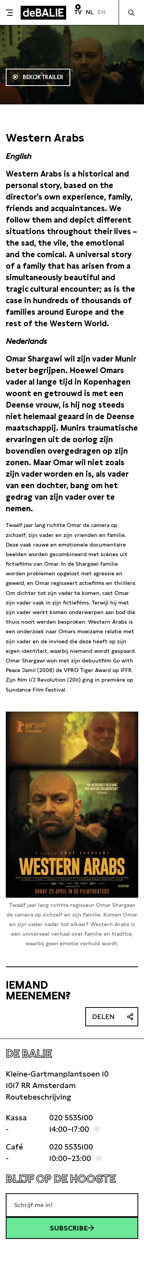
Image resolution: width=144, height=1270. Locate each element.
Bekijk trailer (42, 77)
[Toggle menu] (9, 13)
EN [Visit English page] (102, 12)
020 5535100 (71, 1117)
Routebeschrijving (38, 1097)
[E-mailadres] (72, 1205)
